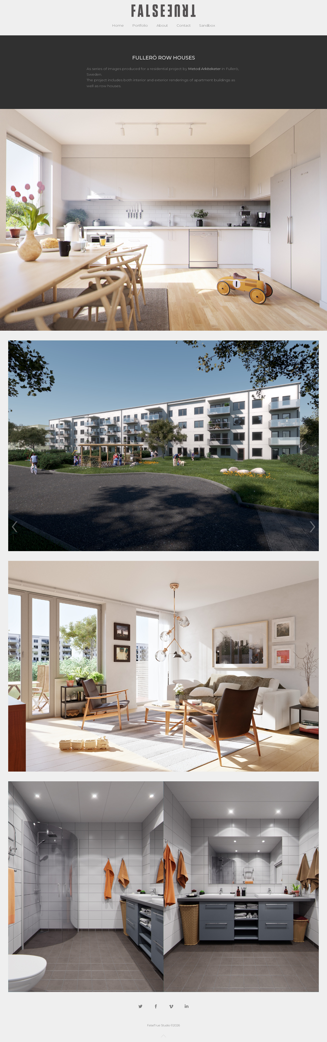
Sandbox (207, 25)
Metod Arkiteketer (204, 68)
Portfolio (140, 25)
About (162, 25)
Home (118, 25)
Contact (184, 25)
